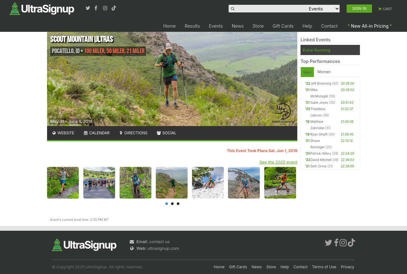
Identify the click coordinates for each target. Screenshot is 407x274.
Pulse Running (316, 50)
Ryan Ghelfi (319, 134)
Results (192, 26)
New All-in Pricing (370, 26)
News (238, 26)
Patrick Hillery (320, 153)
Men (307, 72)
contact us (159, 241)
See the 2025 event (278, 162)
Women (324, 71)
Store (258, 26)
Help (308, 26)
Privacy (347, 266)
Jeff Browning (320, 83)
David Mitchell (321, 160)
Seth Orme (318, 166)
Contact (329, 26)
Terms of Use (324, 266)
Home (169, 26)
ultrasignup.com (163, 248)
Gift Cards (282, 26)
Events (216, 26)
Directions (132, 132)
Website (63, 132)
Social (166, 132)
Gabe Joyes (319, 102)
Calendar (96, 132)
